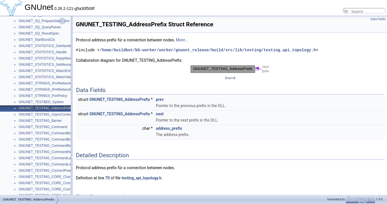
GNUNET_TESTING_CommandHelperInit (50, 152)
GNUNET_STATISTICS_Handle (43, 52)
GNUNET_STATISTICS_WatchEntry (46, 71)
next (160, 114)
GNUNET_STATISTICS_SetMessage (47, 65)
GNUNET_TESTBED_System (41, 102)
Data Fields (378, 19)
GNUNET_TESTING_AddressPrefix (46, 108)
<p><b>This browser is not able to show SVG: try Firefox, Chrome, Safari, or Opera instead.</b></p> (230, 69)
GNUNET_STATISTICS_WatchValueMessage (53, 77)
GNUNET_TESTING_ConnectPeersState (50, 171)
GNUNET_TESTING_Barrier (40, 121)
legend (230, 77)
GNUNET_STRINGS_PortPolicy (43, 96)
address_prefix (169, 128)
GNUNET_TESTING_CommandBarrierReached (55, 139)
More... (182, 40)
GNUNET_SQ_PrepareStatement (44, 21)
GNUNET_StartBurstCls (37, 40)
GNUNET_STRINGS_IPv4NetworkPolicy (49, 83)
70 (107, 178)
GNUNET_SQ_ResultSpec (39, 33)
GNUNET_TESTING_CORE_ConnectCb (49, 183)
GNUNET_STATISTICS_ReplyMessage (48, 58)
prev (160, 99)
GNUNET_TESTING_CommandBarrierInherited (55, 133)
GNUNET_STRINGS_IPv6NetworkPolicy (49, 90)
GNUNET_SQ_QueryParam (40, 27)
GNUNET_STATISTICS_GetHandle (45, 46)
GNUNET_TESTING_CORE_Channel (47, 177)
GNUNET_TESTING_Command (43, 127)
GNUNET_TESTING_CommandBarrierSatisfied (54, 146)
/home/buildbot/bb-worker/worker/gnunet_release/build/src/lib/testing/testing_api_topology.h (208, 50)
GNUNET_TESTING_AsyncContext (45, 114)
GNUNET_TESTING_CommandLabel (47, 158)
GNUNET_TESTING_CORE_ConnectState (51, 189)
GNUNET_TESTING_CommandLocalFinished (53, 164)
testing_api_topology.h (142, 178)
